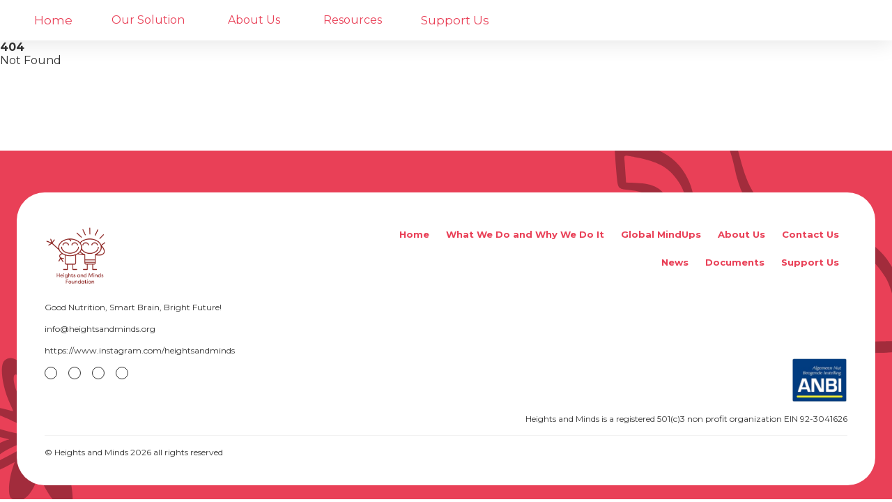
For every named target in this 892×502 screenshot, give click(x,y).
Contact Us (810, 234)
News (675, 262)
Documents (734, 262)
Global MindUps (661, 234)
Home (53, 20)
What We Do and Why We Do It (525, 234)
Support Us (455, 20)
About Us (741, 234)
